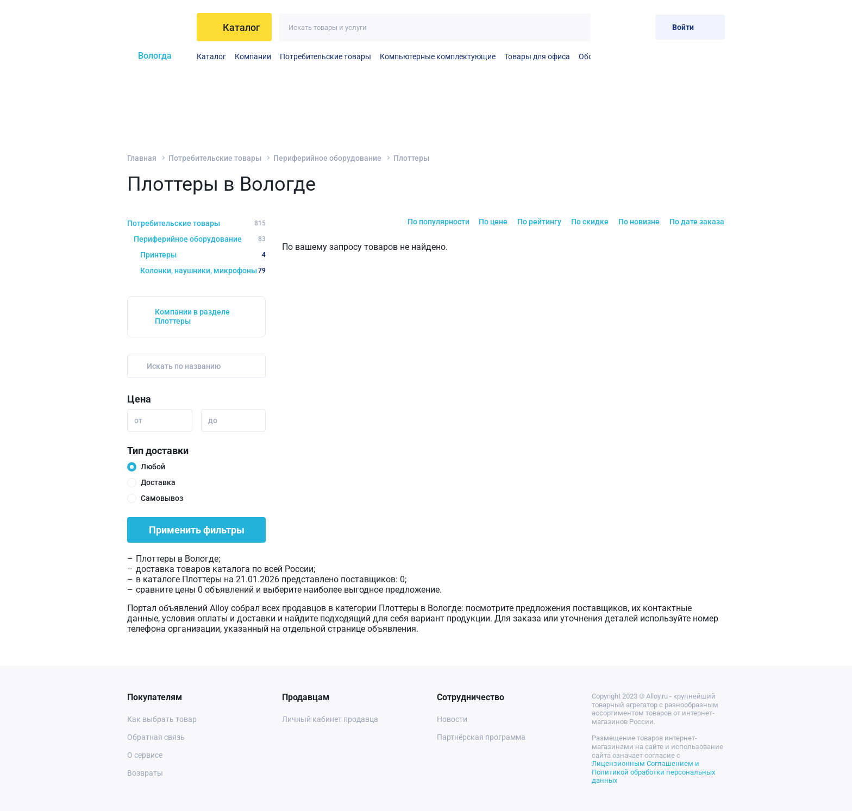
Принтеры (203, 255)
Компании (253, 56)
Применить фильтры (197, 530)
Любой (153, 466)
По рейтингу (539, 221)
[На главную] (158, 27)
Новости (452, 719)
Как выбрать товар (162, 719)
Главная (141, 158)
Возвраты (145, 773)
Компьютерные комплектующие (438, 56)
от (138, 420)
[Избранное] (611, 26)
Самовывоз (162, 498)
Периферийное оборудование (327, 158)
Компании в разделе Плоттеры (192, 316)
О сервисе (144, 755)
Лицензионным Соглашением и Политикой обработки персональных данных (653, 771)
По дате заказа (696, 221)
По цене (493, 221)
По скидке (590, 221)
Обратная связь (156, 737)
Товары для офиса (537, 56)
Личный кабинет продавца (330, 719)
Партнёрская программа (481, 737)
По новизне (639, 221)
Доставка (158, 482)
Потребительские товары (325, 56)
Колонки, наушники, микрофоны (203, 270)
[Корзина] (638, 26)
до (212, 420)
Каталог (211, 56)
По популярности (438, 221)
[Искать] (576, 27)
